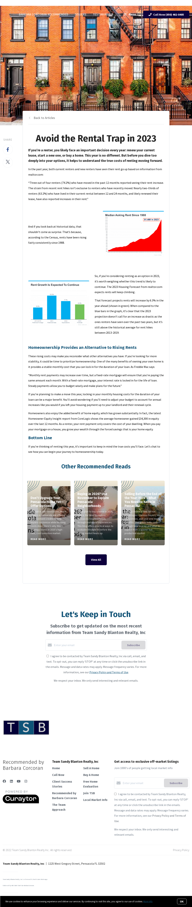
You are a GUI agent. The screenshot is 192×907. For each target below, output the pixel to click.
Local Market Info (95, 800)
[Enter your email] (87, 645)
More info (148, 901)
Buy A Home (91, 775)
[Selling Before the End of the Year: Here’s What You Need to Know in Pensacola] (143, 513)
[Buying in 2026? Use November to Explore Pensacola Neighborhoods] (96, 513)
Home (56, 768)
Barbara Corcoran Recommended (43, 14)
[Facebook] (4, 781)
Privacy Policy (181, 850)
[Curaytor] (21, 802)
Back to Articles (44, 118)
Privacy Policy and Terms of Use (108, 672)
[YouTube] (18, 781)
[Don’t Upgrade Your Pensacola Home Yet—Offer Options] (49, 513)
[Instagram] (25, 781)
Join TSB (89, 793)
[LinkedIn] (11, 781)
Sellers (80, 14)
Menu (129, 15)
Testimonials (103, 14)
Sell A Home (91, 768)
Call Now (58, 775)
